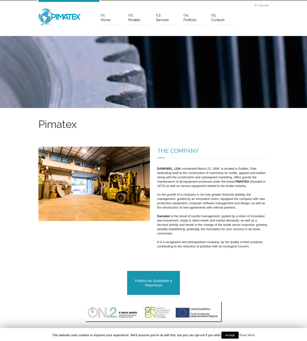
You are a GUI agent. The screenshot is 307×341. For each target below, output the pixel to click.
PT (256, 5)
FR (267, 5)
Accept (230, 335)
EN (262, 5)
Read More (247, 335)
